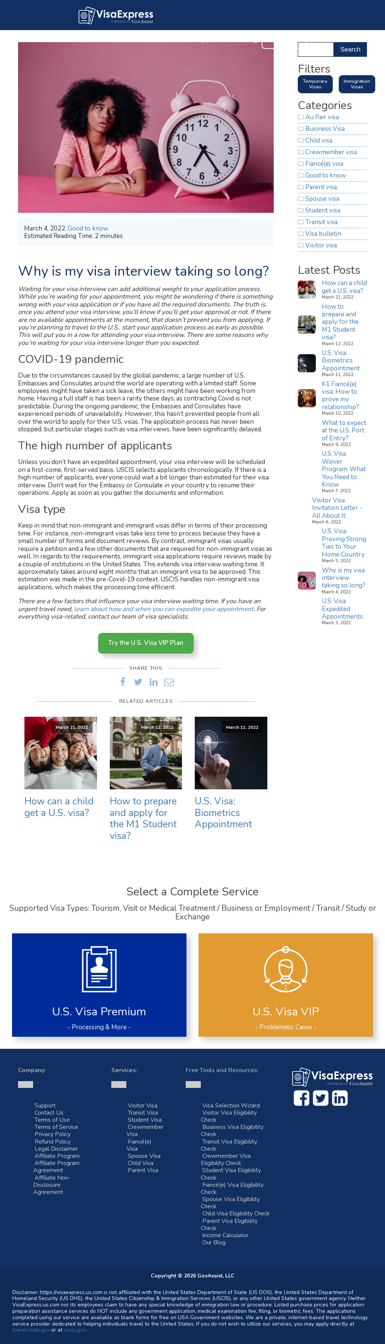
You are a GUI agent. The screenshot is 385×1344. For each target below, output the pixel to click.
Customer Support (191, 40)
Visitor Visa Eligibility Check (229, 1116)
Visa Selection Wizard (231, 1105)
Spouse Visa (144, 1156)
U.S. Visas (137, 40)
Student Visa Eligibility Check (231, 1174)
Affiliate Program (57, 1156)
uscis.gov (74, 1329)
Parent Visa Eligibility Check (229, 1224)
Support (45, 1105)
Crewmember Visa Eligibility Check (226, 1159)
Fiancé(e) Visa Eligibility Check (232, 1188)
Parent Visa (143, 1170)
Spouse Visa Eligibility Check (230, 1203)
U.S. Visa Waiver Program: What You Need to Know (344, 469)
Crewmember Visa (145, 1130)
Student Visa (145, 1120)
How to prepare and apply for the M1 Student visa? (143, 819)
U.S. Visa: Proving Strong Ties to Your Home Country (344, 542)
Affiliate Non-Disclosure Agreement (52, 1185)
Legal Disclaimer (56, 1149)
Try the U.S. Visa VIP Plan (145, 643)
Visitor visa (321, 245)
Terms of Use (52, 1120)
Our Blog (245, 40)
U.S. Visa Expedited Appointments (342, 609)
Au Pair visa (322, 117)
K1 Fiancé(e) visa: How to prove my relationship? (340, 395)
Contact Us (284, 40)
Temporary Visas (315, 84)
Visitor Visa (143, 1105)
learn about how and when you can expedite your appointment (163, 609)
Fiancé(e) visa (324, 163)
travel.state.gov (31, 1329)
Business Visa (325, 128)
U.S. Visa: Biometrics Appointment (223, 813)
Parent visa (321, 187)
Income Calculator (225, 1235)
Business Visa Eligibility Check (232, 1130)
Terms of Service (56, 1127)
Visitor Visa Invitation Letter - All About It (337, 508)
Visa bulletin (323, 233)
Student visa (322, 210)
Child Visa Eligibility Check (236, 1213)
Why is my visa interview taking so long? (343, 578)
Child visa (318, 140)
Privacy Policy (53, 1134)
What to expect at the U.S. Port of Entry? (344, 431)
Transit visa (321, 222)
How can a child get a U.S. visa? (59, 807)
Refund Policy (53, 1142)
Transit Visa (143, 1113)
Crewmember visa (331, 152)
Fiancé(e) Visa (139, 1145)
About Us (95, 40)
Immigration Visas (357, 84)
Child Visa (140, 1163)
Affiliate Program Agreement (56, 1166)
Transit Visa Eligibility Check (229, 1145)
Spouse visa (322, 198)
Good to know (88, 228)
